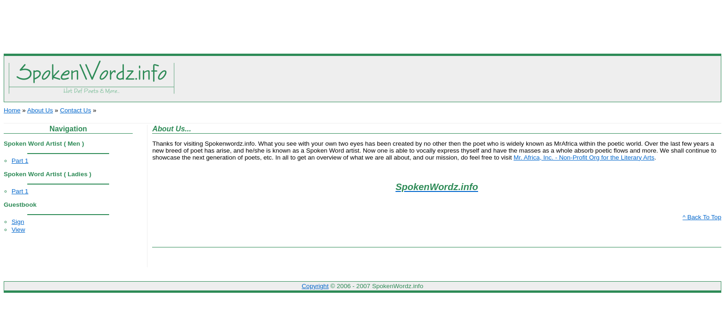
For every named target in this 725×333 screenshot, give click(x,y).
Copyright (315, 286)
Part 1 (20, 160)
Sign (18, 221)
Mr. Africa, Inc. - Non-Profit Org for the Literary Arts (584, 157)
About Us (40, 110)
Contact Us (75, 110)
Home (12, 110)
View (18, 229)
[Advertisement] (362, 24)
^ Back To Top (701, 217)
